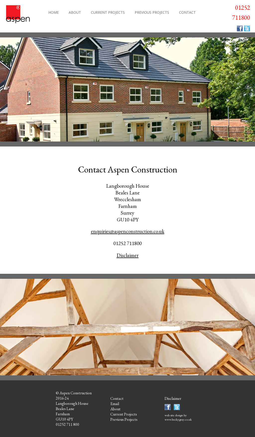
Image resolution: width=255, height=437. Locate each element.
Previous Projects (123, 419)
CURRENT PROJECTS (108, 12)
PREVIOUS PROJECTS (152, 12)
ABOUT (75, 12)
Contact (117, 398)
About (115, 409)
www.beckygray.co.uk (178, 419)
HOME (53, 12)
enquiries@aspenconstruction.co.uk (127, 231)
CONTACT (187, 12)
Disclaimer (127, 255)
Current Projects (123, 414)
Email (114, 403)
